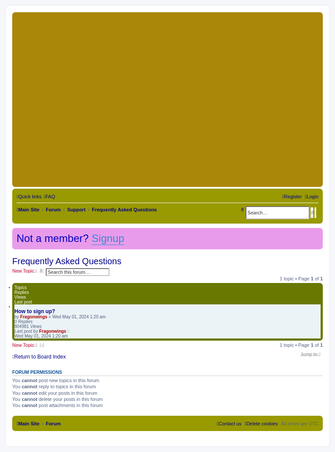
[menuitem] (49, 196)
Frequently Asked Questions (66, 261)
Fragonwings (33, 316)
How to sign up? (34, 311)
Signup (108, 238)
